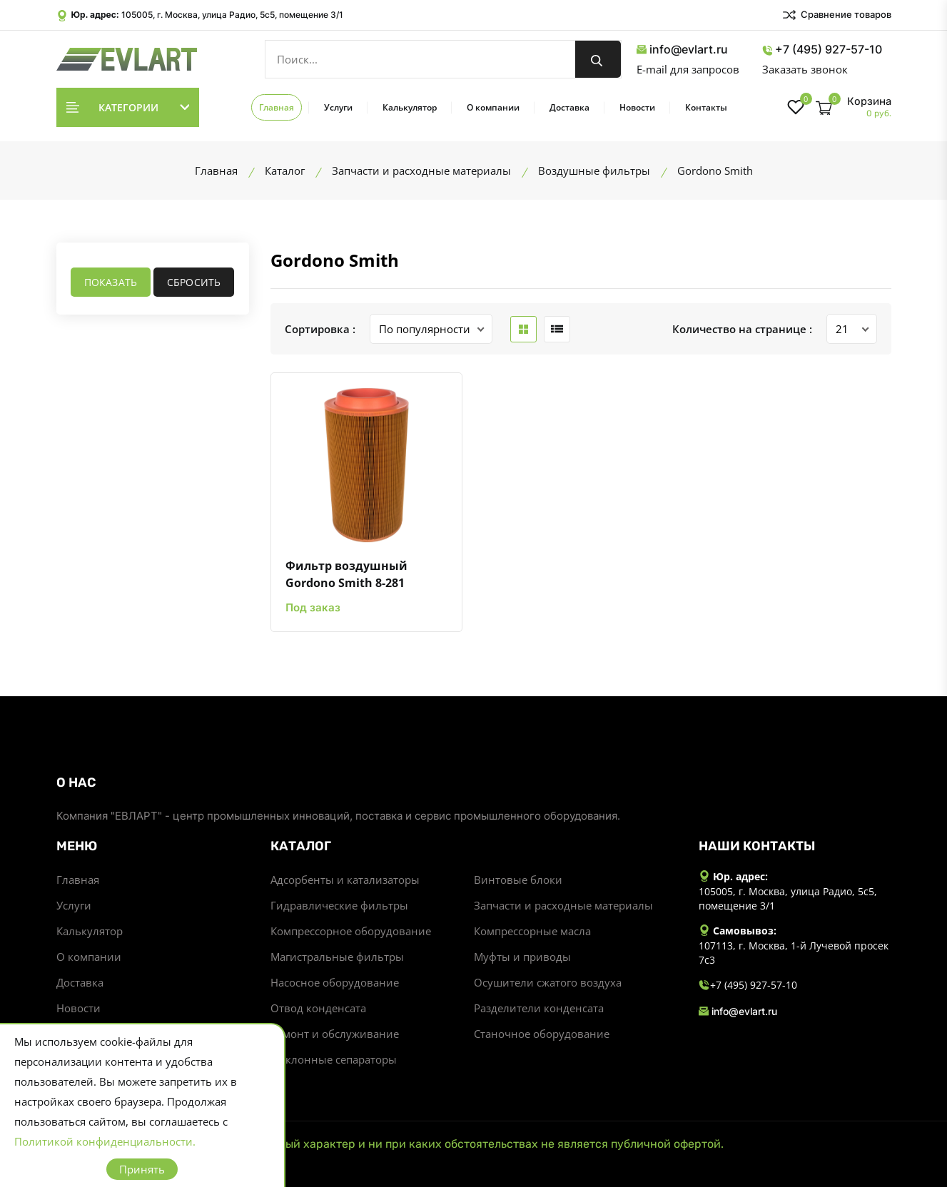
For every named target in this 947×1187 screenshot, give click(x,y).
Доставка (569, 107)
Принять (142, 1169)
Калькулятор (410, 107)
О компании (493, 107)
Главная (276, 107)
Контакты (706, 107)
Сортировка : (320, 329)
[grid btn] (523, 329)
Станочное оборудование (541, 1033)
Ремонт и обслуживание (334, 1033)
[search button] (598, 59)
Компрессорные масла (532, 931)
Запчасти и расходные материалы (563, 905)
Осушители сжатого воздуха (548, 982)
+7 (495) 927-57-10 (822, 49)
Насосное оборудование (334, 982)
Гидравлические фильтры (339, 905)
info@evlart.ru (682, 49)
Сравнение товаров (836, 15)
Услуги (338, 107)
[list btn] (557, 329)
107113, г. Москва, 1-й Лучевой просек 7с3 (793, 953)
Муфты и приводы (522, 956)
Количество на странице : (742, 329)
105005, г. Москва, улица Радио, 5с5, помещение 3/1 (232, 14)
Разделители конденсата (539, 1008)
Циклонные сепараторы (333, 1059)
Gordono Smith (334, 260)
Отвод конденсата (318, 1008)
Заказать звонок (805, 69)
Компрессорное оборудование (350, 931)
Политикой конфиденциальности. (105, 1141)
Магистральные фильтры (337, 956)
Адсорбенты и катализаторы (345, 879)
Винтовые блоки (518, 879)
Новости (637, 107)
